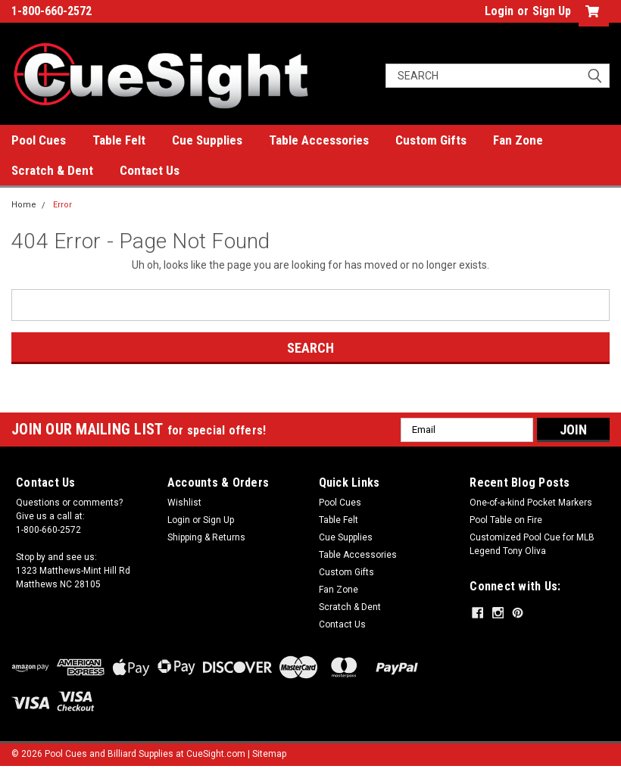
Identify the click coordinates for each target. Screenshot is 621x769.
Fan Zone (518, 140)
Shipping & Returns (206, 537)
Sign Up (551, 11)
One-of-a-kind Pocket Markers (531, 502)
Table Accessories (319, 140)
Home (23, 205)
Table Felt (118, 140)
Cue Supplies (207, 140)
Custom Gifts (431, 140)
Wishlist (184, 502)
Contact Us (149, 170)
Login (499, 11)
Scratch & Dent (52, 170)
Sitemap (269, 754)
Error (62, 205)
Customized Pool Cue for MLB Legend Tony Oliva (532, 544)
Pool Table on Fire (506, 520)
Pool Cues (38, 140)
